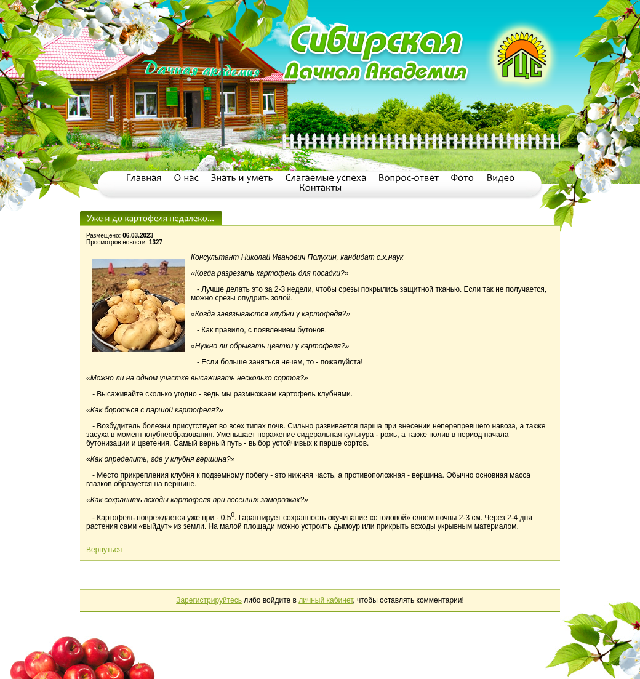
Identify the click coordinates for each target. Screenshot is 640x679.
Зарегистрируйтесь (209, 600)
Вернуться (104, 549)
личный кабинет (325, 600)
